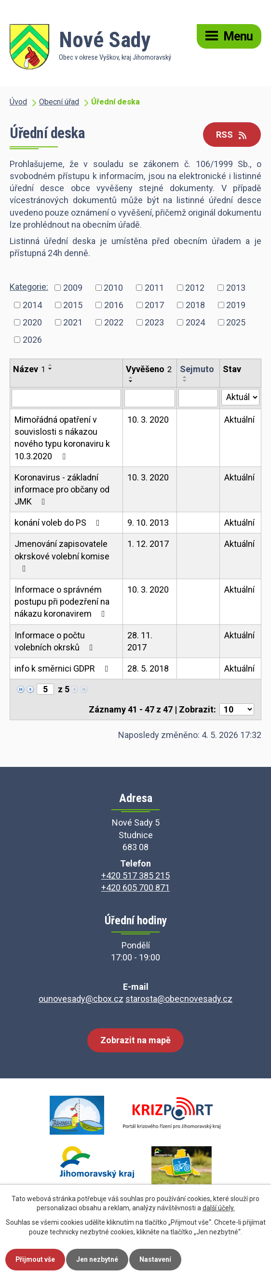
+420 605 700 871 (135, 887)
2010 (113, 288)
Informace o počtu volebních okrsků (55, 641)
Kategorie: (29, 287)
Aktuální (239, 419)
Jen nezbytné (98, 1259)
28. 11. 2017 (139, 641)
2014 (32, 305)
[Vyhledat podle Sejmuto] (198, 398)
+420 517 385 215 (135, 875)
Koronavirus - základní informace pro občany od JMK (61, 489)
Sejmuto (197, 369)
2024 (195, 322)
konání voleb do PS (59, 523)
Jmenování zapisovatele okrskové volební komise (61, 555)
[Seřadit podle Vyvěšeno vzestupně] (131, 377)
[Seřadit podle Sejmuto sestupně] (185, 381)
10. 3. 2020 (148, 419)
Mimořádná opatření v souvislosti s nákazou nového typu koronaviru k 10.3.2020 (62, 437)
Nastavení (156, 1259)
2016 (113, 305)
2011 (154, 288)
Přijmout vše (35, 1259)
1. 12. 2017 (148, 544)
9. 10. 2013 (148, 523)
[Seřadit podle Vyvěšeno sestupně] (131, 381)
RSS (232, 134)
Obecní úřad (59, 101)
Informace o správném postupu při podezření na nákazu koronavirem (61, 601)
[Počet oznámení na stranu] (236, 709)
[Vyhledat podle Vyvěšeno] (150, 398)
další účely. (219, 1208)
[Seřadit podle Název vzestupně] (50, 365)
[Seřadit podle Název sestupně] (50, 369)
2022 (113, 322)
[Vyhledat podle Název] (66, 398)
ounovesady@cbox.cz (81, 999)
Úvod (18, 101)
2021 (72, 322)
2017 (154, 305)
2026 (32, 340)
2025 (235, 322)
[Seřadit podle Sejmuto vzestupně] (185, 377)
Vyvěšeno (149, 369)
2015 (72, 305)
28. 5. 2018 (148, 668)
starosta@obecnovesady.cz (178, 999)
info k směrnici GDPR (63, 668)
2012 (194, 288)
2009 (72, 288)
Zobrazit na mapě (135, 1040)
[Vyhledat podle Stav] (240, 397)
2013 (235, 288)
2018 (195, 305)
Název (29, 369)
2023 (154, 322)
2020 (32, 322)
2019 (235, 305)
